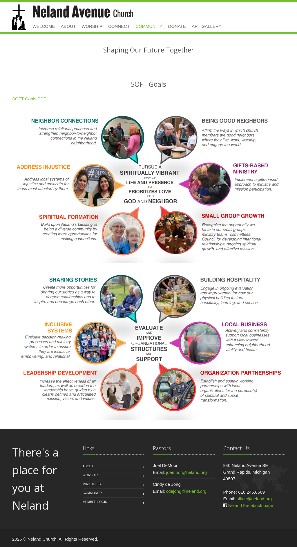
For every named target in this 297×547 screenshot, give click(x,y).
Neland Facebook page (250, 505)
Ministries (92, 484)
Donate (177, 26)
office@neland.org (254, 498)
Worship (92, 26)
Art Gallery (207, 26)
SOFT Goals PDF (29, 98)
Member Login (95, 501)
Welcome (43, 26)
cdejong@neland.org (186, 491)
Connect (119, 26)
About (68, 26)
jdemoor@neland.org (186, 472)
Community (148, 26)
